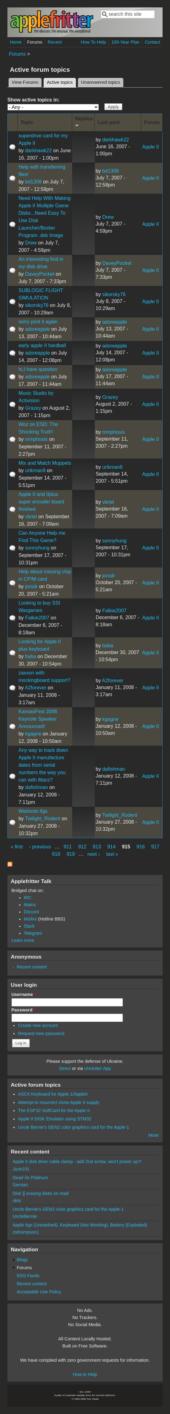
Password (23, 1009)
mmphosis (36, 439)
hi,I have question (38, 369)
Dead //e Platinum (30, 1177)
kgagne (33, 733)
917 (155, 846)
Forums (34, 42)
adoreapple (37, 329)
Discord (31, 911)
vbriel (31, 516)
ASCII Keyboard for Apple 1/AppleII (53, 1094)
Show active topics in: (33, 99)
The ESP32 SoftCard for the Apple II (53, 1110)
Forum (151, 122)
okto (17, 1200)
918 (56, 854)
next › (94, 854)
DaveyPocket (39, 274)
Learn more (22, 940)
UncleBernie (25, 1216)
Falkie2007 (37, 617)
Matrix (30, 904)
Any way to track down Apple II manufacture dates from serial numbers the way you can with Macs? (43, 765)
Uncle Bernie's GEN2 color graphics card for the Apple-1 (73, 1127)
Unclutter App (97, 1068)
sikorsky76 (37, 305)
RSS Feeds (28, 1275)
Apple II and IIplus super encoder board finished (41, 502)
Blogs (22, 1259)
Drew (31, 242)
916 (141, 846)
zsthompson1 (26, 1232)
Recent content (32, 966)
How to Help (85, 1374)
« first (17, 846)
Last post (109, 122)
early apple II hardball (42, 345)
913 (97, 846)
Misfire (30, 918)
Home (16, 42)
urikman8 (35, 470)
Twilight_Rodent (42, 818)
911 (67, 846)
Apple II (150, 146)
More (153, 1135)
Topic (26, 122)
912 (82, 846)
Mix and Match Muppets (45, 463)
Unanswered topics (100, 82)
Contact (152, 42)
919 (71, 854)
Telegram (33, 933)
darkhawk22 (38, 150)
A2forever (35, 687)
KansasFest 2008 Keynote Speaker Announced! (38, 719)
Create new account (38, 1025)
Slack (29, 926)
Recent (55, 42)
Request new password (41, 1033)
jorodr (31, 586)
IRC (28, 897)
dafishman (36, 787)
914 (111, 846)
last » (112, 854)
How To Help (93, 42)
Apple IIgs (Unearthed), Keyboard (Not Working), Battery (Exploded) (80, 1224)
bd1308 (33, 181)
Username (23, 994)
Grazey (33, 408)
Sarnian (20, 1184)
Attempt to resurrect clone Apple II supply (58, 1102)
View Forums (25, 82)
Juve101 (21, 1168)
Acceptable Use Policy (39, 1291)
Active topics (61, 81)
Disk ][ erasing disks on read (41, 1193)
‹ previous (40, 846)
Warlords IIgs (33, 811)
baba (30, 656)
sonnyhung (37, 547)
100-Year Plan (125, 42)
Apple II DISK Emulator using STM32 (54, 1118)
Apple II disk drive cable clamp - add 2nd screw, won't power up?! (77, 1161)
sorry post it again (38, 321)
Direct (65, 1068)
